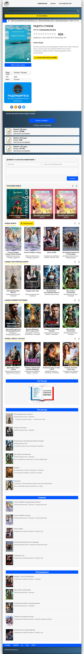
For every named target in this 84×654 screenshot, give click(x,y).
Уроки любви (51, 252)
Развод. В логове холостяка (71, 368)
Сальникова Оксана (61, 20)
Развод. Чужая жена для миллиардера (32, 368)
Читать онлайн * (41, 121)
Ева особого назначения (70, 291)
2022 (15, 77)
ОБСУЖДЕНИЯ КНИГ (65, 3)
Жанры (53, 3)
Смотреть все (27, 223)
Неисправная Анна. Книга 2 (13, 291)
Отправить (72, 178)
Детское (17, 72)
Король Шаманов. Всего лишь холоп (32, 330)
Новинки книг (42, 3)
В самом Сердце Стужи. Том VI (51, 368)
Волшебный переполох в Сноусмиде (71, 253)
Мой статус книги (18, 65)
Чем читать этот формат (21, 133)
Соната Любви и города (32, 252)
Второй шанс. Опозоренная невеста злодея (51, 291)
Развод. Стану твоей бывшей (51, 330)
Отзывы (7, 645)
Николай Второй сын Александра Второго (13, 330)
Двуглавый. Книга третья (13, 368)
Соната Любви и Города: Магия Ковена (13, 253)
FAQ (27, 645)
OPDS (33, 645)
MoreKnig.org (18, 3)
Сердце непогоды (32, 291)
